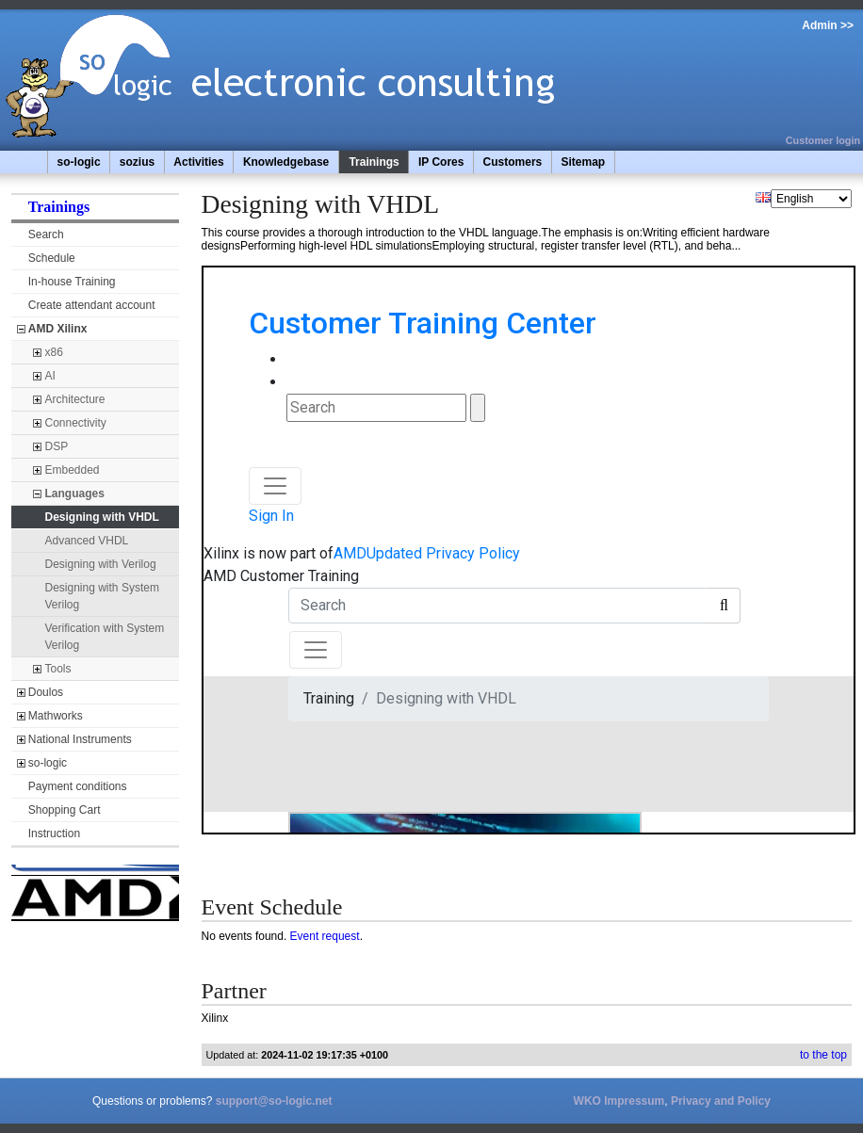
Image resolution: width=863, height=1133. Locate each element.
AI (50, 375)
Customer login (823, 140)
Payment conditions (77, 786)
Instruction (54, 833)
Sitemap (583, 162)
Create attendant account (91, 305)
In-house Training (72, 281)
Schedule (51, 258)
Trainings (374, 162)
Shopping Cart (64, 810)
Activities (198, 162)
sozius (137, 162)
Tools (58, 668)
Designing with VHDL (102, 517)
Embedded (72, 470)
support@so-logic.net (274, 1101)
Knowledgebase (286, 162)
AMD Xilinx (58, 328)
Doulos (45, 692)
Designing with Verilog (100, 564)
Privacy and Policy (721, 1101)
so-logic (79, 162)
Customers (513, 162)
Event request (325, 936)
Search (46, 234)
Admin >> (828, 25)
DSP (57, 446)
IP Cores (441, 162)
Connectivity (75, 422)
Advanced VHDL (87, 540)
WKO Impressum (619, 1101)
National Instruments (80, 739)
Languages (75, 493)
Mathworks (55, 715)
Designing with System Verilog (102, 596)
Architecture (75, 399)
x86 (54, 352)
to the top (823, 1054)
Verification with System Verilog (105, 637)
